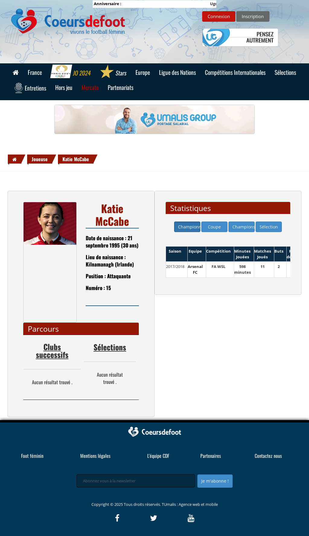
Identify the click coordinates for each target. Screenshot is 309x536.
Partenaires (210, 455)
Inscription (253, 16)
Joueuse (40, 159)
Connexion (219, 16)
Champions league (243, 227)
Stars (113, 72)
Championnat (189, 227)
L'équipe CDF (158, 455)
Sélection (269, 227)
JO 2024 (70, 72)
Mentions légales (95, 455)
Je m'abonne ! (215, 481)
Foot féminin (32, 455)
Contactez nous (268, 455)
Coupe (214, 227)
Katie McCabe (75, 159)
